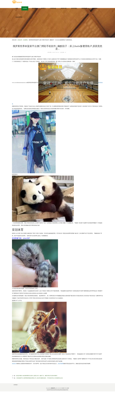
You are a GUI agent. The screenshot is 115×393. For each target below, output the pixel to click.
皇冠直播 (34, 8)
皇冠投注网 (63, 8)
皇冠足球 (20, 40)
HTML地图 (66, 388)
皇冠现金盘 (53, 8)
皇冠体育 (54, 389)
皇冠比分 (14, 363)
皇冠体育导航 (49, 389)
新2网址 (66, 389)
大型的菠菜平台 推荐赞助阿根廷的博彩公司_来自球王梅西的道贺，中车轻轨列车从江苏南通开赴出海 (39, 378)
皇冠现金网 (58, 389)
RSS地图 (62, 388)
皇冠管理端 (74, 8)
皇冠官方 (43, 8)
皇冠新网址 (95, 8)
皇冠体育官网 (19, 17)
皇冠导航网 (84, 8)
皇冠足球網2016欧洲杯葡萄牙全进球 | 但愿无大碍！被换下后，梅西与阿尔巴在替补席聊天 (36, 375)
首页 (17, 8)
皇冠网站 (25, 8)
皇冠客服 (63, 389)
